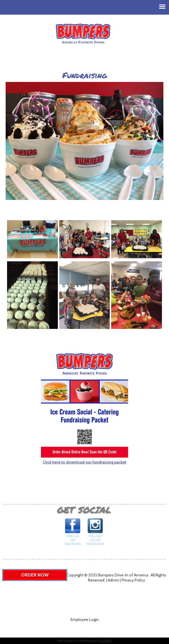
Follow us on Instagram (95, 533)
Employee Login (85, 619)
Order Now (35, 575)
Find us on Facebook (73, 533)
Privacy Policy (133, 580)
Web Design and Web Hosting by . (84, 641)
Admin (113, 580)
